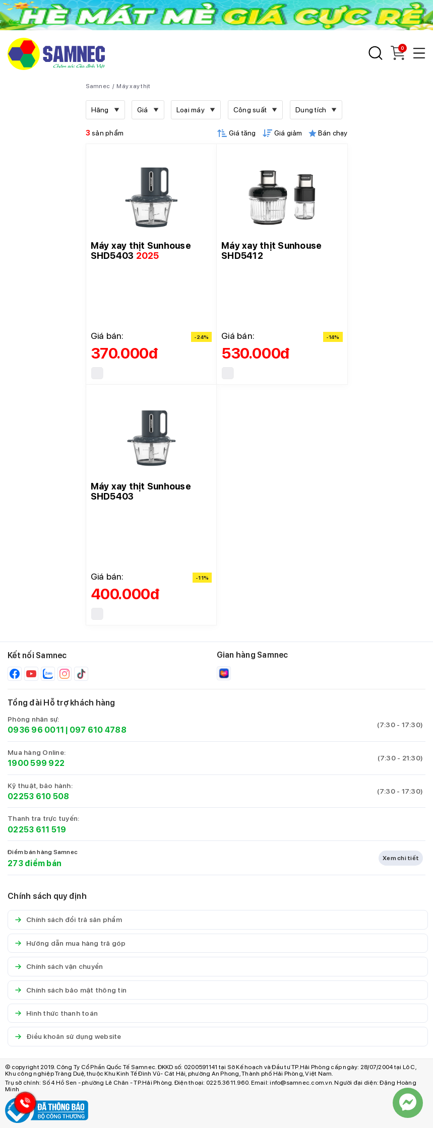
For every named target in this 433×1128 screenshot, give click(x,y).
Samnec (98, 86)
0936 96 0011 (36, 730)
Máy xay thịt (133, 86)
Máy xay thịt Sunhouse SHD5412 (271, 250)
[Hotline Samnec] (22, 1105)
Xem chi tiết (401, 858)
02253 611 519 (37, 829)
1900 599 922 (36, 763)
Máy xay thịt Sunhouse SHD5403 (141, 250)
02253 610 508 (38, 796)
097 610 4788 (98, 730)
